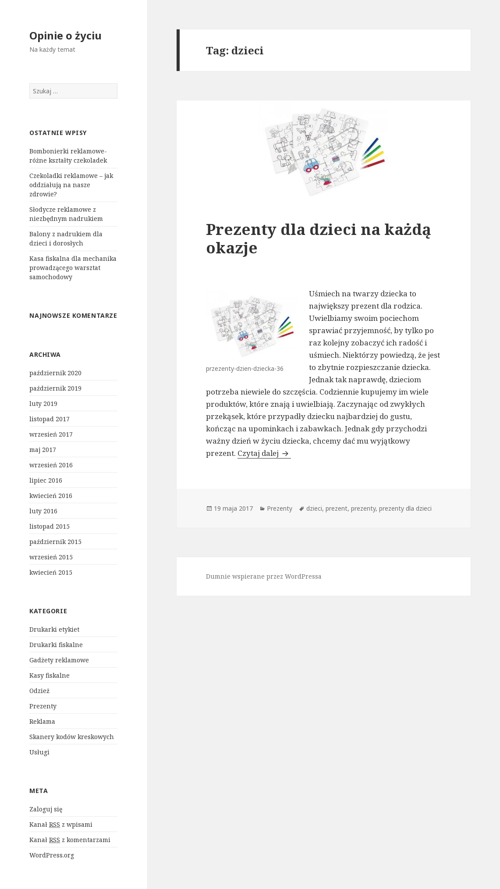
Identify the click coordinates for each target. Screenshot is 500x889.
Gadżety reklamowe (59, 660)
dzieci (314, 508)
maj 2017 (42, 449)
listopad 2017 (49, 419)
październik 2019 (55, 388)
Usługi (39, 752)
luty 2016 (43, 511)
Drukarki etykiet (54, 629)
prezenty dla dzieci (405, 508)
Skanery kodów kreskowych (71, 737)
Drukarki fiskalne (56, 644)
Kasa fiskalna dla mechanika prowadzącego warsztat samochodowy (73, 267)
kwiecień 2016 (50, 495)
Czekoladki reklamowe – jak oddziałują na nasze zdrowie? (71, 184)
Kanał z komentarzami (69, 840)
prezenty (363, 508)
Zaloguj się (45, 809)
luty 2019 (43, 403)
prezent (337, 508)
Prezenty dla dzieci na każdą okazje (318, 238)
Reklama (42, 721)
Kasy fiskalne (49, 675)
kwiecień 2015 (50, 572)
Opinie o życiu (65, 35)
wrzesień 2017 (51, 434)
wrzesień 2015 (51, 557)
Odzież (39, 690)
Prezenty (43, 706)
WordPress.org (51, 855)
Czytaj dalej (264, 453)
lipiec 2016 (45, 480)
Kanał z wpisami (60, 824)
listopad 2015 (49, 526)
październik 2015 (55, 541)
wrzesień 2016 (51, 465)
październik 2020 (55, 373)
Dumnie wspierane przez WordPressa (264, 576)
